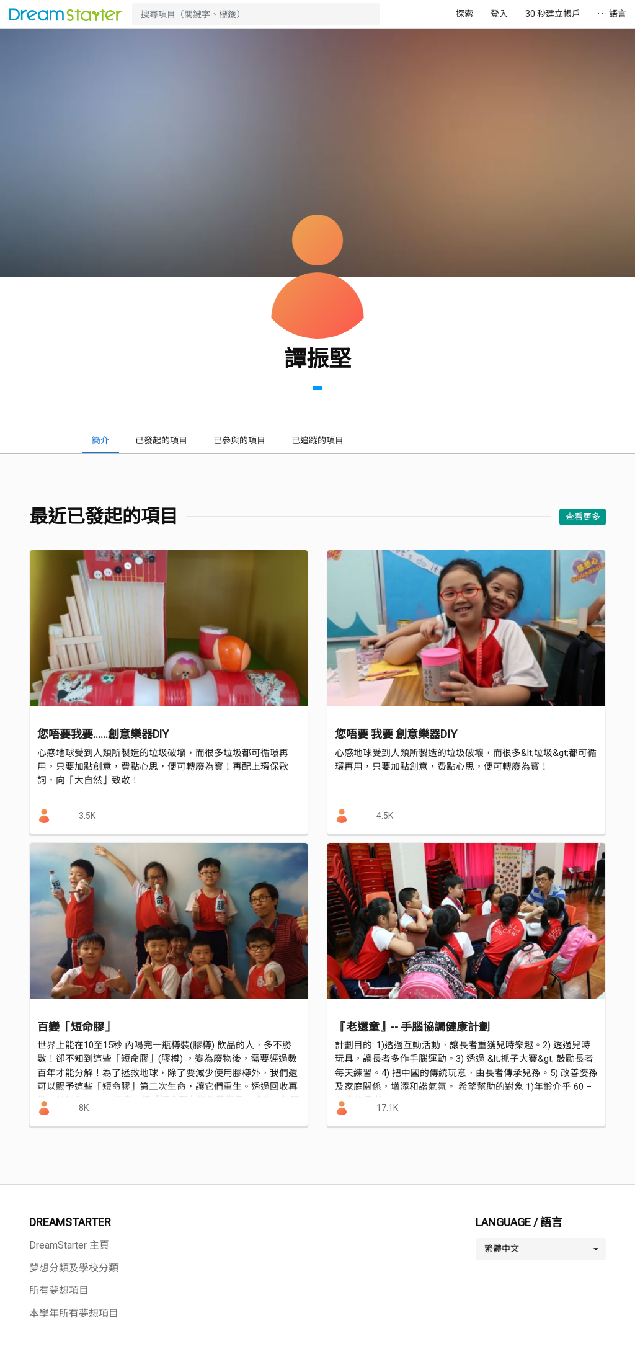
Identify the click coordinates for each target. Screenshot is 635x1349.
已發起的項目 (161, 440)
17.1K (387, 1108)
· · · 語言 (612, 14)
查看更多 (583, 517)
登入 (499, 14)
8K (84, 1108)
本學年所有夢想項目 (73, 1313)
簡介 (100, 440)
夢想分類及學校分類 (73, 1268)
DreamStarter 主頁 (69, 1245)
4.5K (384, 816)
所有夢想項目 (59, 1290)
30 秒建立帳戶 (552, 14)
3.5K (87, 816)
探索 (464, 14)
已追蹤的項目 (317, 440)
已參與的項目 (239, 440)
